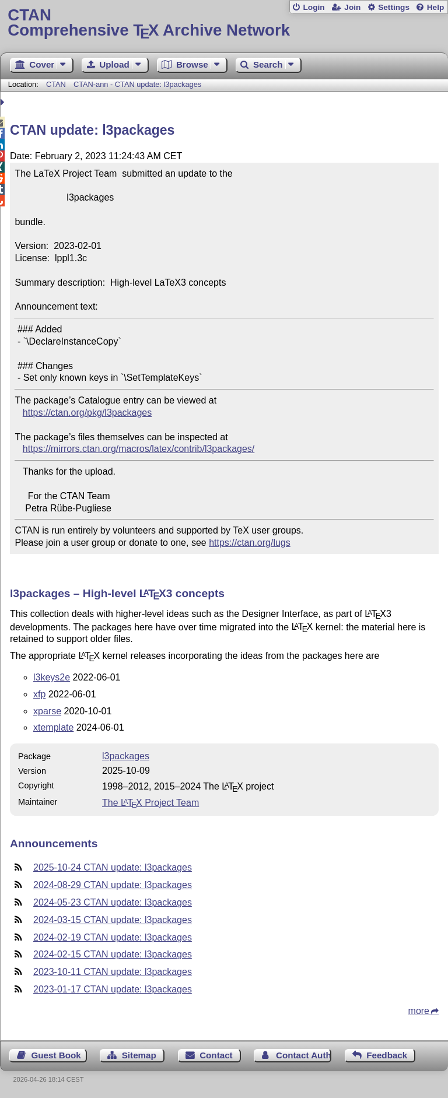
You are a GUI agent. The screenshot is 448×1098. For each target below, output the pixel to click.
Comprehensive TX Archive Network (224, 23)
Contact (216, 1055)
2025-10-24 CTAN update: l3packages (112, 867)
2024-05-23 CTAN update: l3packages (112, 902)
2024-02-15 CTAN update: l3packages (112, 954)
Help (435, 7)
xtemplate (53, 727)
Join (352, 7)
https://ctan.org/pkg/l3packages (87, 413)
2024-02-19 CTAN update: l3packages (112, 937)
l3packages (125, 756)
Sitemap (139, 1055)
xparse (47, 711)
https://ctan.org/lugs (249, 543)
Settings (394, 7)
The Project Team (150, 803)
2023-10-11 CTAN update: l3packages (112, 972)
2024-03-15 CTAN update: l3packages (112, 920)
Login (313, 7)
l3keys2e (51, 677)
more (418, 1011)
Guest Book (56, 1055)
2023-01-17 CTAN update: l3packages (112, 989)
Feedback (386, 1055)
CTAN (56, 84)
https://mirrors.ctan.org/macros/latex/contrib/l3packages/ (139, 449)
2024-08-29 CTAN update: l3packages (112, 885)
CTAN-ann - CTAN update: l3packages (137, 84)
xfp (39, 694)
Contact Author (303, 1055)
